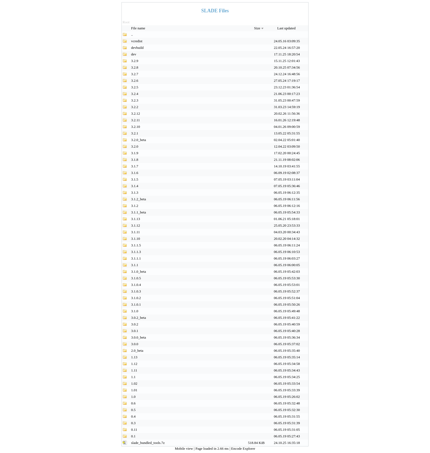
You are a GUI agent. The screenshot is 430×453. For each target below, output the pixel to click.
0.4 (133, 416)
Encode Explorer (243, 448)
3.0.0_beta (138, 337)
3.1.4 (134, 186)
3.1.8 (134, 159)
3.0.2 (134, 324)
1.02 (134, 383)
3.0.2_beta (138, 318)
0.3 (133, 423)
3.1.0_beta (138, 271)
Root (126, 22)
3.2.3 (134, 100)
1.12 (134, 364)
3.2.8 (134, 67)
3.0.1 (134, 331)
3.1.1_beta (138, 212)
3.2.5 (134, 87)
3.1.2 (134, 206)
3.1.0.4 (136, 285)
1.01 (134, 390)
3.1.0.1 (136, 304)
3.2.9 (134, 61)
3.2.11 (135, 120)
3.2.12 (135, 113)
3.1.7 (134, 166)
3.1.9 (134, 153)
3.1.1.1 (136, 258)
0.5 (133, 410)
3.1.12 (135, 225)
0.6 (133, 403)
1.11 (134, 370)
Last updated (286, 28)
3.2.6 (134, 80)
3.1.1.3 (136, 252)
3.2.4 (134, 94)
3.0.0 (134, 344)
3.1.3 (134, 192)
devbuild (137, 48)
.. (132, 34)
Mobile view (184, 448)
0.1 (133, 436)
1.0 (133, 397)
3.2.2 (134, 107)
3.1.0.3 (136, 291)
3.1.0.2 (136, 298)
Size (259, 28)
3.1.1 (134, 265)
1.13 (134, 357)
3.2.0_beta (138, 140)
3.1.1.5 (136, 245)
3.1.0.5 (136, 278)
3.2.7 (134, 74)
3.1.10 (135, 239)
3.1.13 (135, 219)
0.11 (134, 429)
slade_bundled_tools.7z (148, 443)
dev (133, 54)
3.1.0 (134, 311)
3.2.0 (134, 146)
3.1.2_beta (138, 199)
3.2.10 (135, 127)
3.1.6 (134, 173)
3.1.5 (134, 179)
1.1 (133, 377)
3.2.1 (134, 133)
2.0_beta (137, 350)
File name (138, 28)
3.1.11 (135, 232)
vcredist (136, 41)
